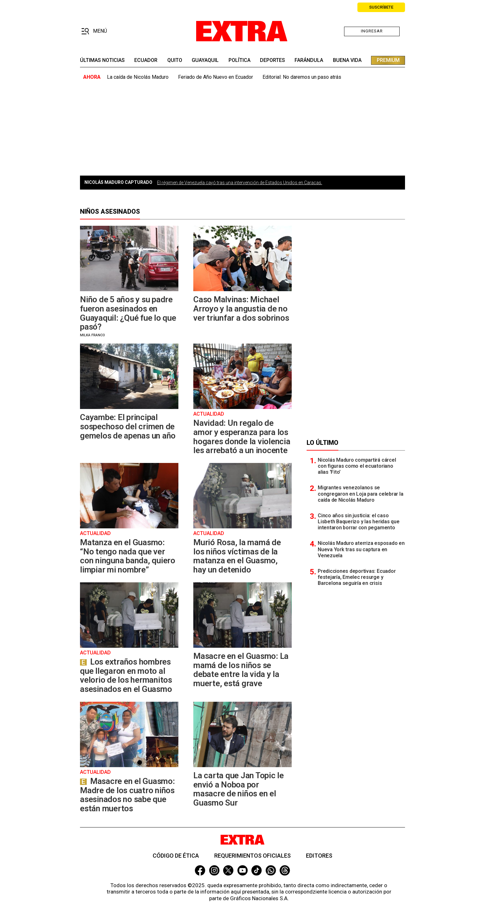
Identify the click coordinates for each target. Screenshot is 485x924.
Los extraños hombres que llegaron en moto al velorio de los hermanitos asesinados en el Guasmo (126, 675)
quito (174, 60)
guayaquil (205, 60)
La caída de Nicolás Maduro (138, 77)
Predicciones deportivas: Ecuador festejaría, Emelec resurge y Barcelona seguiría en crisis (356, 577)
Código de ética (176, 855)
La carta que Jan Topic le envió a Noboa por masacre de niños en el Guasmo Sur (238, 789)
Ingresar (372, 31)
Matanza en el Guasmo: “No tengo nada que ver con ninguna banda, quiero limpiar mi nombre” (127, 556)
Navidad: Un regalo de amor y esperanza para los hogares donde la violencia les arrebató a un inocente (241, 436)
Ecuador (145, 60)
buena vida (347, 60)
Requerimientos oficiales (252, 855)
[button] (94, 31)
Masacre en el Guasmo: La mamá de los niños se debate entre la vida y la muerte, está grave (241, 669)
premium (388, 60)
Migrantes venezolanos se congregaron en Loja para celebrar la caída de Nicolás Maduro (360, 494)
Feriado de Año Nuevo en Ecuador (215, 77)
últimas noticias (102, 60)
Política (239, 60)
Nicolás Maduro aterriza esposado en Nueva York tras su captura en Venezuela (361, 549)
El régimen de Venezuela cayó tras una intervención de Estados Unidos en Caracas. (239, 182)
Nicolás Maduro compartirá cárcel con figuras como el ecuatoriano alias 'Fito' (357, 466)
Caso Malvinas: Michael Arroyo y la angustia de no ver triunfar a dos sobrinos (241, 308)
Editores (319, 855)
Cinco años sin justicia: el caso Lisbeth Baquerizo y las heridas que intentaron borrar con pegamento (359, 521)
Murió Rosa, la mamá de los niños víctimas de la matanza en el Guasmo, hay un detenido (237, 556)
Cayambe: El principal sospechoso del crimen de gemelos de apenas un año (128, 426)
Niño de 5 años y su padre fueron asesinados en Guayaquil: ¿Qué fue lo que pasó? (128, 313)
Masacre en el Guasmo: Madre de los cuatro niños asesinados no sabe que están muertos (127, 794)
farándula (309, 60)
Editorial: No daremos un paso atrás (301, 77)
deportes (272, 60)
